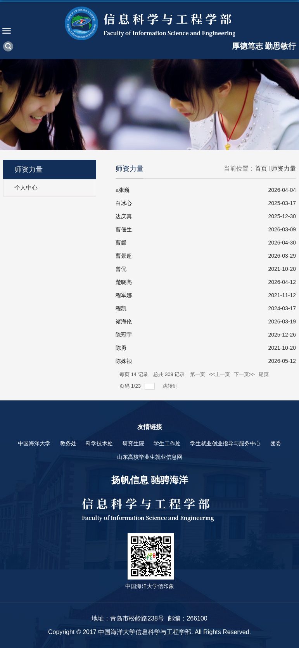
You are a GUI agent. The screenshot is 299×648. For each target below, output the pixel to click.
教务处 (68, 443)
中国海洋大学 (34, 443)
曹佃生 (124, 229)
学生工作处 (167, 443)
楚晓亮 (124, 282)
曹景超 (124, 256)
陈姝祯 (124, 361)
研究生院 (133, 443)
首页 (261, 168)
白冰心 (124, 203)
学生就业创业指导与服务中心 (225, 443)
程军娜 (124, 295)
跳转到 (170, 386)
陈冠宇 (124, 335)
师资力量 (283, 168)
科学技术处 (99, 443)
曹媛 (121, 242)
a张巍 (123, 190)
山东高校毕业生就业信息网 (149, 457)
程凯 (121, 308)
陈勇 (121, 348)
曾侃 (121, 269)
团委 (275, 443)
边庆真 (124, 216)
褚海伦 (124, 321)
